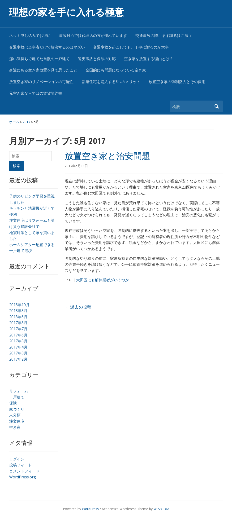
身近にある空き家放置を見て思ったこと (43, 70)
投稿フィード (20, 465)
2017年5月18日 (76, 165)
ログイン (16, 459)
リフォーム (18, 390)
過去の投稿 (78, 307)
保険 (13, 403)
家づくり (16, 409)
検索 (216, 106)
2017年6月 (18, 335)
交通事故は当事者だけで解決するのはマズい (47, 47)
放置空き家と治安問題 (107, 156)
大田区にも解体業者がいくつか (102, 280)
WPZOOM (161, 509)
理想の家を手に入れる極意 (66, 12)
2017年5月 (18, 341)
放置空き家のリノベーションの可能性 (41, 81)
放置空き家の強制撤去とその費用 (177, 81)
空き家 (15, 427)
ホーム (14, 121)
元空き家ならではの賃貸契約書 (35, 93)
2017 (26, 121)
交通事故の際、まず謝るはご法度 (163, 35)
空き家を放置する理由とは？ (148, 59)
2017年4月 (18, 347)
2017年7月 (18, 328)
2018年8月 (18, 310)
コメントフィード (24, 471)
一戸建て (16, 397)
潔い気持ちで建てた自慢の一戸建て (39, 59)
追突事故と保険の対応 (97, 59)
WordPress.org (22, 477)
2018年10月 (19, 304)
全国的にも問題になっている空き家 (116, 70)
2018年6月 (18, 316)
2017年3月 (18, 353)
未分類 (15, 415)
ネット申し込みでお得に (30, 35)
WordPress (90, 509)
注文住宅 (16, 421)
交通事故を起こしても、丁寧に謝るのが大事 (131, 47)
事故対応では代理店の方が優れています (93, 35)
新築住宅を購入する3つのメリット (111, 81)
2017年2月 (18, 359)
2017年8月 (18, 322)
